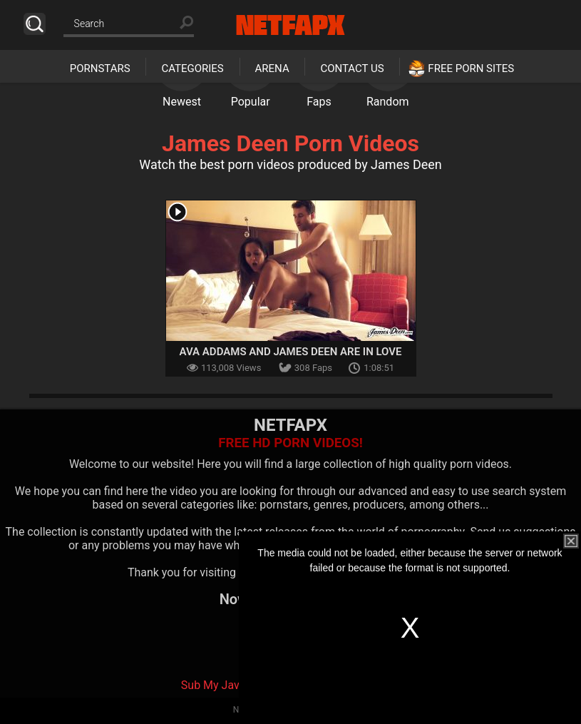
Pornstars (100, 68)
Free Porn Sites (471, 68)
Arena (272, 68)
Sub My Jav (210, 685)
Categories (192, 68)
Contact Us (352, 68)
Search (35, 24)
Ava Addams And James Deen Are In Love (291, 351)
